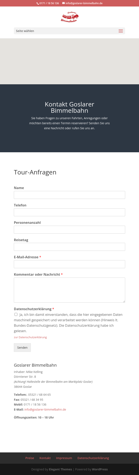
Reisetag (21, 240)
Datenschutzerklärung (34, 309)
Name (19, 188)
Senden (22, 348)
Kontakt (45, 458)
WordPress (100, 469)
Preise (29, 458)
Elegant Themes (60, 469)
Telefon (20, 205)
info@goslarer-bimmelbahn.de (45, 409)
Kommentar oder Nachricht (38, 274)
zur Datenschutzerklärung (30, 337)
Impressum (64, 458)
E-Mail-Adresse (27, 257)
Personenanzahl (27, 222)
